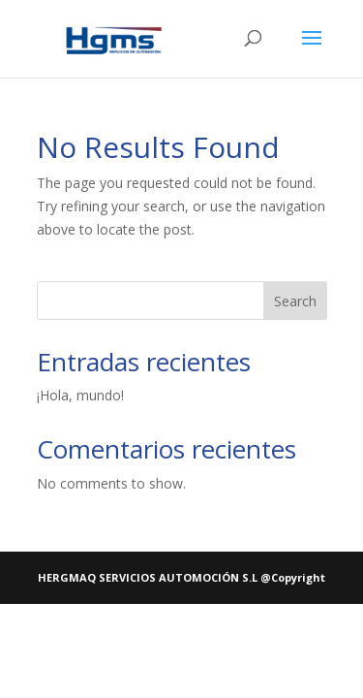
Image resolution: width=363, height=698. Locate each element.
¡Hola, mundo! (80, 395)
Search (295, 301)
